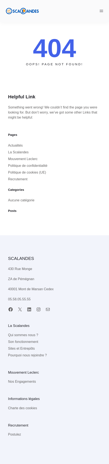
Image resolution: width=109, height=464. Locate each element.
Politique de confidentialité (27, 165)
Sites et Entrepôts (21, 348)
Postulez (14, 434)
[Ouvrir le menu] (101, 10)
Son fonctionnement (23, 342)
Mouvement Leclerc (23, 159)
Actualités (15, 145)
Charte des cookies (22, 408)
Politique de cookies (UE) (27, 172)
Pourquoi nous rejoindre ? (27, 355)
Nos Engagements (22, 381)
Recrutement (18, 179)
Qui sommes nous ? (23, 335)
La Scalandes (18, 152)
